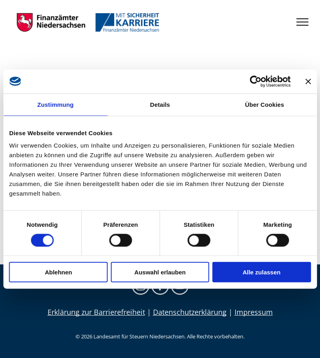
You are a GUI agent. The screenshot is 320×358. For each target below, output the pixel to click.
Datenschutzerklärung (190, 312)
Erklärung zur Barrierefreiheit (96, 312)
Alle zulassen (261, 272)
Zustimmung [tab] (55, 104)
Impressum (254, 312)
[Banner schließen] (308, 81)
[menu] (302, 22)
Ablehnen (58, 272)
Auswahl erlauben (159, 272)
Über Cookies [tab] (264, 104)
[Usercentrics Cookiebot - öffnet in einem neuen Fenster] (255, 81)
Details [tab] (160, 104)
